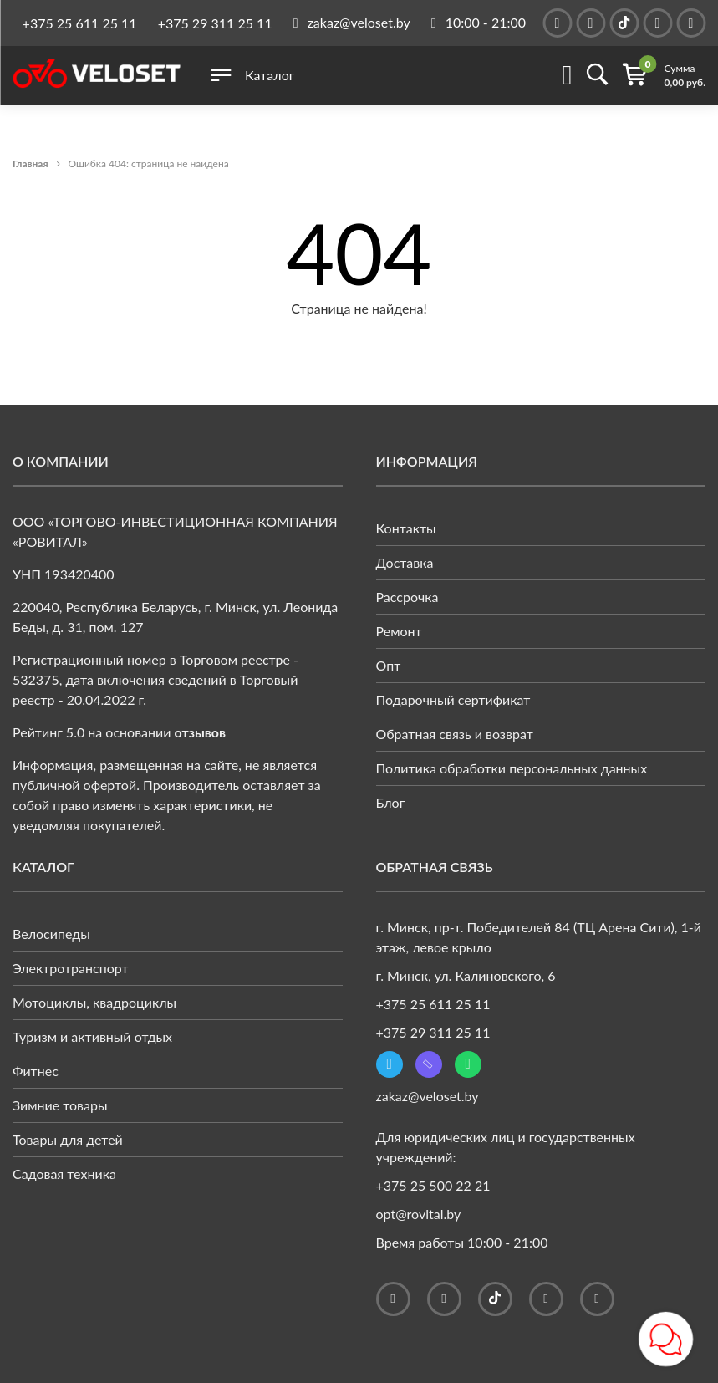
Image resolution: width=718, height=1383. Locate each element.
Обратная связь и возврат (454, 734)
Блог (390, 802)
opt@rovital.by (418, 1214)
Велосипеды (51, 934)
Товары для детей (68, 1139)
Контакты (406, 528)
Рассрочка (407, 597)
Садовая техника (64, 1173)
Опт (388, 665)
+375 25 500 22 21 (433, 1185)
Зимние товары (60, 1105)
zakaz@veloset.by (427, 1096)
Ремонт (399, 631)
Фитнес (36, 1071)
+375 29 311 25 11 (215, 23)
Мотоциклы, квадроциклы (94, 1002)
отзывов (201, 732)
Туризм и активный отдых (92, 1036)
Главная (30, 163)
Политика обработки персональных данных (512, 768)
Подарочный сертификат (453, 699)
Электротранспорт (71, 968)
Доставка (405, 562)
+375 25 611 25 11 (80, 23)
